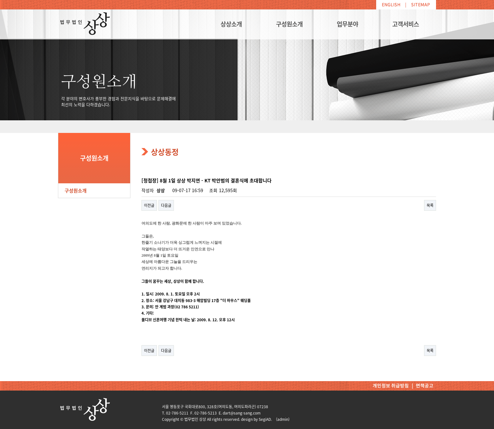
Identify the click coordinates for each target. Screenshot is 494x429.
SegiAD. (265, 419)
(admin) (283, 419)
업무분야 (347, 24)
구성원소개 (289, 24)
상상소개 (231, 24)
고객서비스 (405, 24)
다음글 (166, 205)
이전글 (149, 205)
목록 (430, 205)
